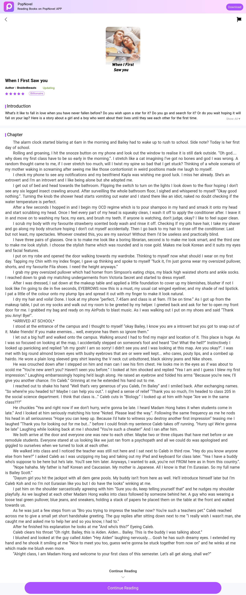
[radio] (7, 93)
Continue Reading (123, 588)
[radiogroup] (14, 93)
